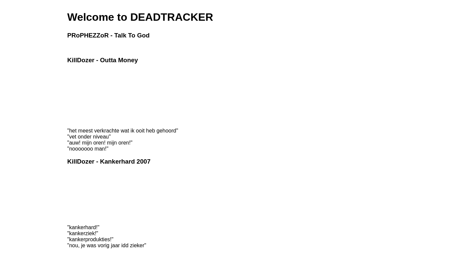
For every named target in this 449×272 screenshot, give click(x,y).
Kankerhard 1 (79, 183)
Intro (71, 72)
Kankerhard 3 (79, 192)
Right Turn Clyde (82, 91)
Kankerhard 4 (79, 197)
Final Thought (79, 114)
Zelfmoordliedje (81, 211)
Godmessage (79, 48)
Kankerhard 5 (79, 202)
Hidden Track (79, 119)
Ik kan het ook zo (82, 96)
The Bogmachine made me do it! (96, 86)
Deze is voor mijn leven (88, 77)
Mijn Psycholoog (82, 178)
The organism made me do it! (93, 105)
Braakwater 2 (79, 82)
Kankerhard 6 (79, 206)
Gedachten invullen (84, 174)
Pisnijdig (74, 216)
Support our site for (90, 252)
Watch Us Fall (79, 110)
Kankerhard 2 (79, 188)
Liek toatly (76, 100)
